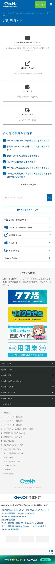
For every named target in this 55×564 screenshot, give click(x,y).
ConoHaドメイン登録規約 (13, 417)
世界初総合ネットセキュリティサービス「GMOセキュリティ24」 (24, 510)
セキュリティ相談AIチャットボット (13, 516)
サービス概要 (8, 473)
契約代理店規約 (9, 441)
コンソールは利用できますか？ (21, 161)
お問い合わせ (8, 457)
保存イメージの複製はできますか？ (23, 155)
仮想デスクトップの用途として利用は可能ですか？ (28, 148)
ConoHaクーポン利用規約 (13, 425)
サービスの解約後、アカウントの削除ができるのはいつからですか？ (29, 175)
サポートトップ (7, 13)
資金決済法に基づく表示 (12, 449)
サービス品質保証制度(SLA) (14, 453)
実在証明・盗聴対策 (8, 519)
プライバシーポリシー (12, 461)
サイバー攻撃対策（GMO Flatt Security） (15, 526)
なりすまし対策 (38, 526)
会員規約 (7, 412)
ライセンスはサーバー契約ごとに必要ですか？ (28, 140)
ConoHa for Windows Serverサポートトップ (29, 13)
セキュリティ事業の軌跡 (10, 529)
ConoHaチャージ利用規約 (13, 421)
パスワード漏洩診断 (8, 513)
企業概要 (7, 469)
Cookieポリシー (9, 465)
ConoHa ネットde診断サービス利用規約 (18, 429)
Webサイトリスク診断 (26, 513)
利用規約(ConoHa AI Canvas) (14, 433)
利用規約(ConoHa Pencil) (13, 437)
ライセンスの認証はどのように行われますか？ (28, 167)
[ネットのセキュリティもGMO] (27, 560)
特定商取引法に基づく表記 (13, 445)
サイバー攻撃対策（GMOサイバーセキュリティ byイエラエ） (22, 523)
